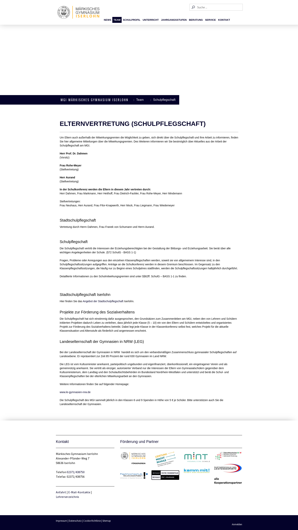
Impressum (61, 520)
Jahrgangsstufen (174, 19)
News (107, 19)
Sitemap (106, 520)
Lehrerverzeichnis (67, 497)
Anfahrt (61, 492)
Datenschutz (75, 520)
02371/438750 (76, 472)
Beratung (196, 19)
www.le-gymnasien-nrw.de (75, 392)
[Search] (216, 7)
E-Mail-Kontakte (79, 492)
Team (116, 19)
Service (210, 19)
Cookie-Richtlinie (92, 520)
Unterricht (151, 19)
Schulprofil (131, 19)
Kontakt (224, 19)
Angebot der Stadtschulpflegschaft (103, 301)
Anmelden (237, 524)
